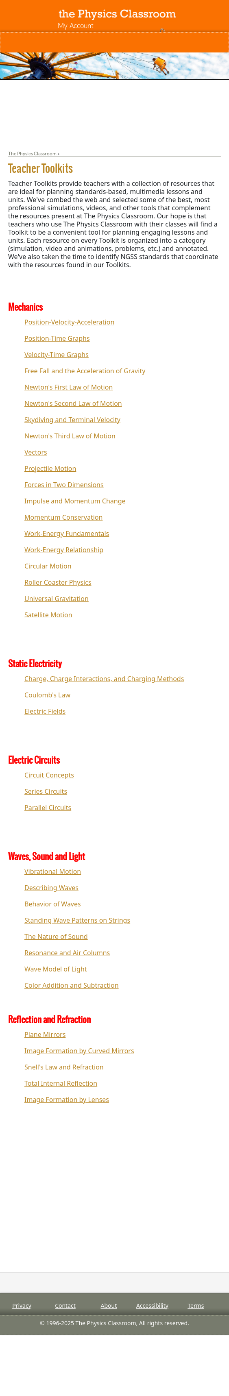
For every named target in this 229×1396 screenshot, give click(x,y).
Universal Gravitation (56, 598)
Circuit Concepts (49, 775)
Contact (65, 1305)
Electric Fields (44, 711)
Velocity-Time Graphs (56, 354)
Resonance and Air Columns (67, 952)
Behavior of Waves (52, 903)
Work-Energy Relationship (63, 549)
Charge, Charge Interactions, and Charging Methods (104, 678)
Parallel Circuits (47, 807)
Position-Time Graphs (57, 338)
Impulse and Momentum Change (75, 501)
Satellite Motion (48, 614)
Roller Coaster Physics (58, 582)
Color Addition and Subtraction (71, 985)
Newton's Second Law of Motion (73, 403)
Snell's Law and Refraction (64, 1067)
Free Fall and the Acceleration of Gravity (84, 370)
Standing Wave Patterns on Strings (77, 920)
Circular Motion (48, 566)
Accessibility (152, 1305)
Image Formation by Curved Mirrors (79, 1050)
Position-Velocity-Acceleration (69, 322)
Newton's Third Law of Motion (70, 435)
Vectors (35, 452)
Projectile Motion (50, 468)
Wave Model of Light (55, 969)
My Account (76, 25)
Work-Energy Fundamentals (66, 533)
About (109, 1305)
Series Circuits (45, 791)
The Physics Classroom (32, 153)
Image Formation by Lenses (66, 1099)
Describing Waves (51, 887)
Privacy (21, 1305)
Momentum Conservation (63, 517)
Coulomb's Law (47, 694)
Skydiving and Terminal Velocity (72, 419)
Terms (196, 1305)
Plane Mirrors (44, 1034)
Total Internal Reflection (60, 1083)
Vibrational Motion (52, 871)
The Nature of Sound (56, 936)
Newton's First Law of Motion (68, 387)
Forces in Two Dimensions (64, 484)
